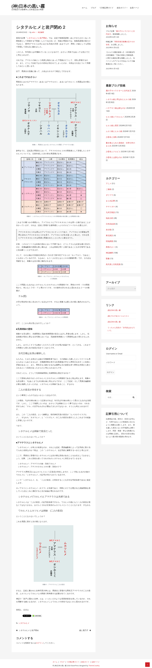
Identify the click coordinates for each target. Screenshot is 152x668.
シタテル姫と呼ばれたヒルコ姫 (118, 99)
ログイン (39, 643)
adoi (33, 32)
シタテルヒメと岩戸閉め (37, 38)
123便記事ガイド (106, 7)
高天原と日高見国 (113, 264)
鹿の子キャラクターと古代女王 (118, 90)
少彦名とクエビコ (113, 151)
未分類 (108, 229)
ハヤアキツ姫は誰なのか (116, 108)
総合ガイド (121, 7)
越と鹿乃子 (83, 630)
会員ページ (134, 7)
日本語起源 (110, 224)
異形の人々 (110, 247)
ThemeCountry (94, 665)
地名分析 (109, 218)
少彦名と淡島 (111, 137)
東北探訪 (109, 235)
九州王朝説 (110, 212)
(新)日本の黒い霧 (114, 310)
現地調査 (109, 241)
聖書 (107, 258)
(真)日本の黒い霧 (114, 322)
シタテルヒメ (23, 623)
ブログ (93, 7)
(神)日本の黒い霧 (28, 6)
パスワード (110, 362)
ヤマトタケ (110, 206)
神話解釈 (41, 32)
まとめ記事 (110, 201)
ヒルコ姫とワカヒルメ (115, 117)
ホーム (84, 7)
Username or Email (114, 353)
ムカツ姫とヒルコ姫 (114, 131)
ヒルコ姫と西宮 (112, 125)
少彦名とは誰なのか (114, 157)
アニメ (108, 183)
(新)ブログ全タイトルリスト (118, 316)
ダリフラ (109, 195)
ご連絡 (108, 189)
